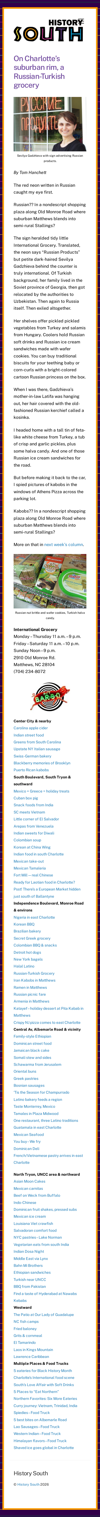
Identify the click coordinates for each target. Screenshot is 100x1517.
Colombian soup (27, 840)
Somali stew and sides (32, 1057)
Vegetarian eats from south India (41, 1244)
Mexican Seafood (29, 1134)
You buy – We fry (27, 1141)
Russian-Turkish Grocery (34, 973)
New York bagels (28, 959)
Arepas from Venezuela (34, 826)
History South (28, 1484)
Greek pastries (26, 1078)
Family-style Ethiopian (32, 1036)
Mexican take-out (29, 861)
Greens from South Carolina (37, 742)
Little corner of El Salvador (36, 819)
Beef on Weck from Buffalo (37, 1195)
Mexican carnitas (28, 1188)
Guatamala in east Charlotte (37, 1127)
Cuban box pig (26, 798)
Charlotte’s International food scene (44, 1377)
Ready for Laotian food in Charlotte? (44, 882)
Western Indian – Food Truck (37, 1433)
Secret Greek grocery (32, 938)
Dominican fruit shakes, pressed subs (45, 1209)
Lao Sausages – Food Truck (37, 1427)
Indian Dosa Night (29, 1251)
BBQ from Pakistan (30, 1286)
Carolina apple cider (31, 728)
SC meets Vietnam (29, 812)
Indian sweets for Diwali (34, 833)
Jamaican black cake (31, 1050)
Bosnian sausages (29, 1085)
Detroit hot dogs (27, 952)
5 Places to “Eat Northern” (36, 1392)
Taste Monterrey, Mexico (34, 1106)
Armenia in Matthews (31, 1001)
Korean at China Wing (32, 847)
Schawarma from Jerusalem (37, 1064)
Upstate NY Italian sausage (37, 749)
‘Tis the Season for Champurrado (41, 1092)
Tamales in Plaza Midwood (36, 1113)
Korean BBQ (24, 924)
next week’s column (63, 544)
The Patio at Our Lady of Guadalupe (44, 1315)
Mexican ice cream (30, 1216)
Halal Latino (24, 966)
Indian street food (29, 735)
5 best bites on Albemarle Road (40, 1420)
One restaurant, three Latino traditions (46, 1120)
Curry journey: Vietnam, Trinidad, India (45, 1406)
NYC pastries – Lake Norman (38, 1237)
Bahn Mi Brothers (28, 1265)
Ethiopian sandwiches (32, 1272)
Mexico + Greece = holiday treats (41, 791)
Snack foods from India (33, 805)
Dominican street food (32, 1043)
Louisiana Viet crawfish (33, 1223)
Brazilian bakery (27, 931)
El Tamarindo (25, 1342)
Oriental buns (25, 1071)
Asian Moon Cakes (29, 1181)
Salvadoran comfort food (35, 1230)
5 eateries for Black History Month (43, 1371)
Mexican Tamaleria (30, 868)
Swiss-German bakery (32, 756)
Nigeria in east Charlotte (34, 917)
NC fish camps (26, 1321)
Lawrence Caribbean (31, 1356)
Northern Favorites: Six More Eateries (45, 1398)
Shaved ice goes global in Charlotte (44, 1448)
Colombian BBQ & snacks (35, 945)
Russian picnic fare (30, 994)
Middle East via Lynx (31, 1258)
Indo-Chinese (25, 1202)
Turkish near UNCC (30, 1279)
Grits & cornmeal (28, 1335)
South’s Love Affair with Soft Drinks (44, 1385)
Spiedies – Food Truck (32, 1413)
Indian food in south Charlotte (39, 854)
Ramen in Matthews (30, 987)
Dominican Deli (26, 1149)
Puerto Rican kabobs (31, 770)
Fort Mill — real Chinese (33, 875)
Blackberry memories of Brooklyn (42, 763)
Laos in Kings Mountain (33, 1350)
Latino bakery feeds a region (38, 1099)
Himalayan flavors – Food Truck (40, 1441)
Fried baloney (25, 1329)
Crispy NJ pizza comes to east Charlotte (47, 1022)
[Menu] (81, 21)
